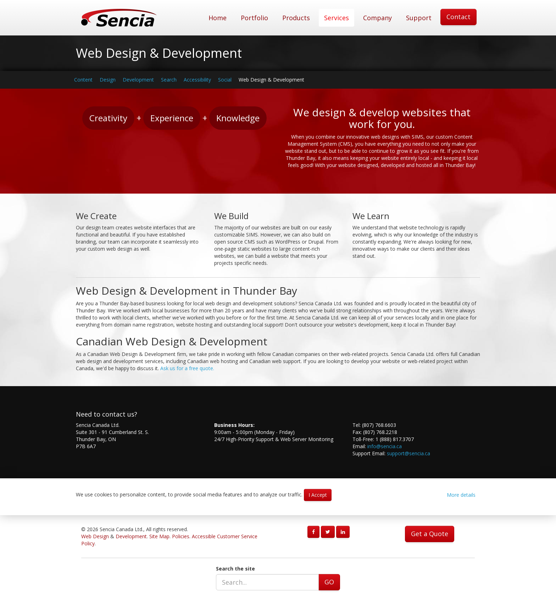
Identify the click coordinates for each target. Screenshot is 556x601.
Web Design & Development (271, 79)
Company (377, 17)
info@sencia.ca (384, 446)
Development (138, 79)
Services (336, 17)
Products (296, 17)
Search (169, 79)
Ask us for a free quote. (187, 368)
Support (419, 17)
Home (217, 17)
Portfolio (254, 17)
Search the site (235, 568)
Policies (180, 536)
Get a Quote (429, 533)
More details (461, 494)
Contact (458, 16)
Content (83, 79)
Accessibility (197, 79)
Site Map (159, 536)
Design (108, 79)
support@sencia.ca (408, 453)
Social (225, 79)
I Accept (317, 494)
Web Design (95, 536)
